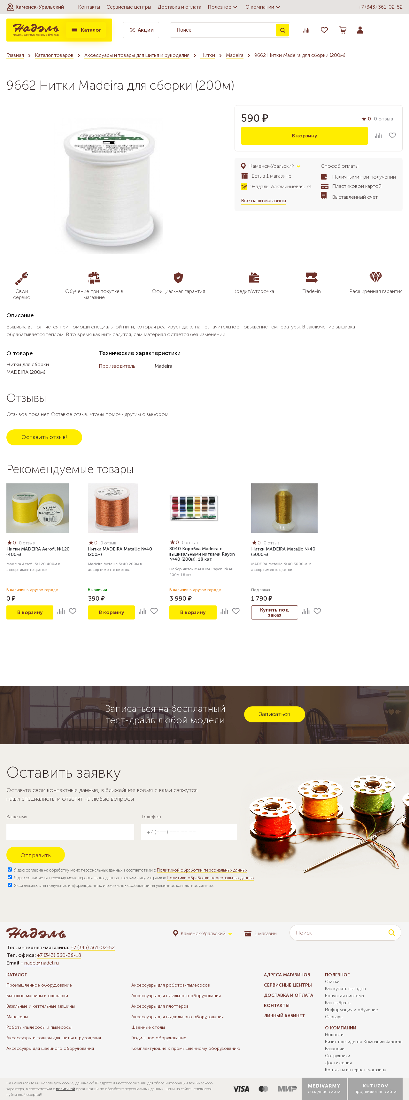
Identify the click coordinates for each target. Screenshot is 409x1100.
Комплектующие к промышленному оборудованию (185, 1048)
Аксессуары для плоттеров (160, 1006)
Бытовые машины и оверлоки (37, 995)
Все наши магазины (263, 200)
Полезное (223, 7)
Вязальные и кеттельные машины (40, 1006)
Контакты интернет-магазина (355, 1070)
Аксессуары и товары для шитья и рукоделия (136, 55)
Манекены (17, 1016)
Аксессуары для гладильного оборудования (177, 1016)
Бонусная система (344, 995)
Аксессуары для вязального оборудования (176, 995)
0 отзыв (383, 119)
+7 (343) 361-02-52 (381, 7)
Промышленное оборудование (39, 985)
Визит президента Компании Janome (364, 1041)
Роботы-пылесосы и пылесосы (39, 1027)
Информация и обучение (351, 1009)
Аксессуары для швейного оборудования (50, 1048)
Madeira (234, 55)
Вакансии (334, 1048)
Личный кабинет (284, 1016)
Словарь (333, 1016)
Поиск (282, 30)
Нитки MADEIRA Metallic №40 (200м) (120, 551)
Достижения (338, 1062)
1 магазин (260, 933)
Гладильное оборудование (158, 1038)
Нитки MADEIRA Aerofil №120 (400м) (38, 551)
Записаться (274, 714)
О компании (263, 7)
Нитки (207, 55)
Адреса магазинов (287, 975)
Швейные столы (148, 1027)
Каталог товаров (54, 55)
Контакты (89, 7)
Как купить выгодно (345, 988)
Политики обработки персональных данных (210, 877)
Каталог (86, 30)
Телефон (151, 816)
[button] (35, 7)
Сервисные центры (128, 7)
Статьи (332, 981)
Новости (334, 1034)
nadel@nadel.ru (41, 963)
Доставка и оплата (179, 7)
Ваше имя (16, 816)
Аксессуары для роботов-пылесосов (170, 985)
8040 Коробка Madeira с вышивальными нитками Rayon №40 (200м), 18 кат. (202, 554)
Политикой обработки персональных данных (202, 870)
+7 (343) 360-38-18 (59, 955)
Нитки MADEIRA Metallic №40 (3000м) (283, 551)
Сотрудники (337, 1055)
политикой (65, 1089)
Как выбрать (337, 1002)
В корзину (304, 136)
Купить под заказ (274, 612)
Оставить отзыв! (44, 437)
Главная (15, 55)
